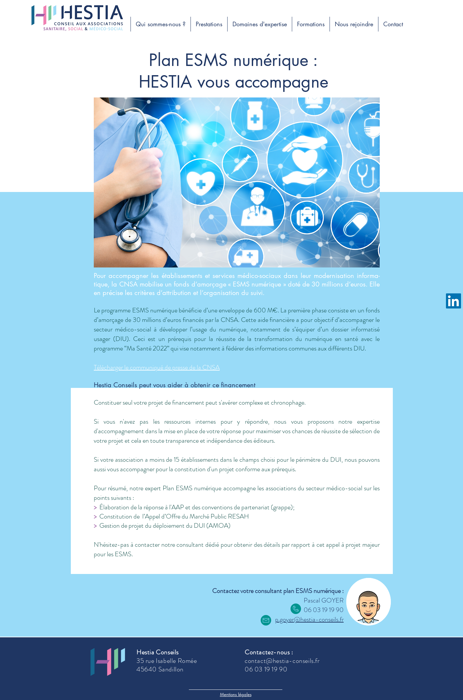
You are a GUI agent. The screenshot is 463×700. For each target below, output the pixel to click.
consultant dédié (197, 544)
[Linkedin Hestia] (453, 300)
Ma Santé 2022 (147, 348)
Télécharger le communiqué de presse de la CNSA (157, 367)
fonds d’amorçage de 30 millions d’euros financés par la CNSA (237, 315)
